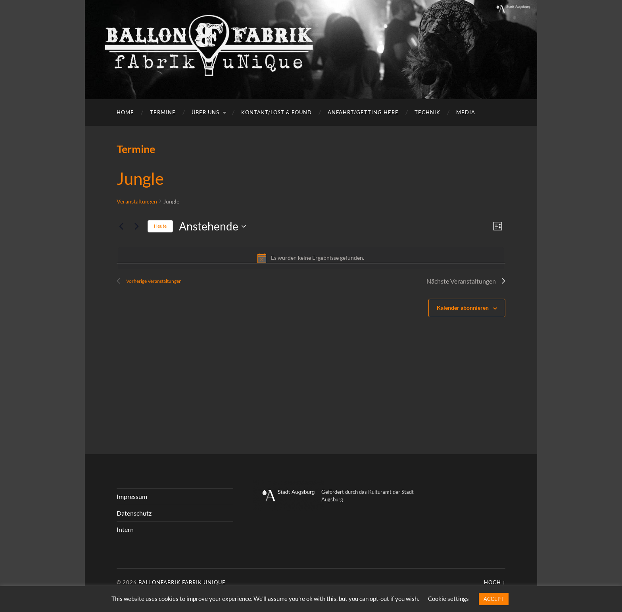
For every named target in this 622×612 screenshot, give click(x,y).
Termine (163, 112)
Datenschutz (134, 513)
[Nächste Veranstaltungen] (137, 226)
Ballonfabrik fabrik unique (182, 582)
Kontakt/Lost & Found (276, 112)
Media (465, 112)
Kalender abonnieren (463, 307)
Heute (160, 226)
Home (125, 112)
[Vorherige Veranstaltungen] (121, 226)
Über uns (205, 112)
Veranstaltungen (137, 201)
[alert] (311, 258)
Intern (125, 529)
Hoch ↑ (494, 582)
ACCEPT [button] (494, 599)
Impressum (132, 496)
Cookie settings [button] (448, 598)
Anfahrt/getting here (363, 112)
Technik (427, 112)
